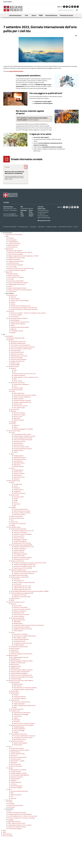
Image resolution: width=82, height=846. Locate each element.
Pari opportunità (18, 488)
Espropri (13, 303)
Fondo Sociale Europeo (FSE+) (18, 533)
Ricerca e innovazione (16, 773)
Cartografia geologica (19, 734)
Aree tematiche (9, 338)
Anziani (15, 506)
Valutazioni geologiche (19, 735)
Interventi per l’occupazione (21, 640)
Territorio (13, 426)
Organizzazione (9, 249)
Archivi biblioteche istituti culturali (22, 437)
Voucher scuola (17, 611)
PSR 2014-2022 (15, 365)
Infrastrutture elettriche (20, 703)
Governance (17, 583)
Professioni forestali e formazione (22, 403)
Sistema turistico (18, 475)
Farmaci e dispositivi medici (18, 761)
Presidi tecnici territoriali (17, 748)
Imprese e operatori (18, 401)
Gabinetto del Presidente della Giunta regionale (20, 252)
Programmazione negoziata (18, 325)
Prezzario (16, 701)
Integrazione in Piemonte (20, 600)
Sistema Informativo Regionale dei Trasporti (22, 683)
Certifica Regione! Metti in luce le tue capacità (19, 833)
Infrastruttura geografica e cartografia (23, 432)
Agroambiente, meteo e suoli (18, 343)
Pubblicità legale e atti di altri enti (16, 285)
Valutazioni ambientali (19, 377)
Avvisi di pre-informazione (20, 536)
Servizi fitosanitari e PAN (17, 354)
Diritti (12, 486)
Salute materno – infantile (17, 768)
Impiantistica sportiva (19, 466)
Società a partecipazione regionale (17, 271)
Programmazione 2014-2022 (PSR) (23, 573)
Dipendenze (14, 770)
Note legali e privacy (23, 226)
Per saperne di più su (15, 174)
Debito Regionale (15, 321)
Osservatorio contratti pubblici (16, 281)
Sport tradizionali (18, 464)
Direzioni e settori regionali (15, 251)
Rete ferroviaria (15, 670)
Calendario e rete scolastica (21, 612)
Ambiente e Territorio (13, 368)
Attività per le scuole (19, 618)
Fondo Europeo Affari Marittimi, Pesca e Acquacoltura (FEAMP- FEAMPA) (29, 596)
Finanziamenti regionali (20, 705)
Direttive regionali (18, 636)
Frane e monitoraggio (19, 737)
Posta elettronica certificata (65, 226)
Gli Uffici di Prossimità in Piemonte (17, 820)
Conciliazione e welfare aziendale (19, 652)
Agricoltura (11, 341)
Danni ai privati (17, 692)
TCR (12, 804)
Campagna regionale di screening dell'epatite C (20, 822)
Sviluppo (10, 775)
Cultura (13, 435)
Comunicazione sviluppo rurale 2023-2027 (25, 571)
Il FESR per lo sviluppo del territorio (17, 835)
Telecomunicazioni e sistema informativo (24, 730)
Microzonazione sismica (20, 746)
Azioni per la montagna (19, 417)
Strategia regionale (18, 459)
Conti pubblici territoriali (17, 332)
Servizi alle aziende (16, 352)
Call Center (11, 280)
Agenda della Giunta (13, 245)
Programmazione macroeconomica (20, 323)
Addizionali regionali (16, 802)
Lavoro (12, 638)
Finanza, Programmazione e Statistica (17, 319)
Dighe (15, 714)
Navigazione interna (16, 672)
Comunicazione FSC (19, 585)
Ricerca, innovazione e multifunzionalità (21, 350)
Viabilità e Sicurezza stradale (18, 668)
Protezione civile (15, 717)
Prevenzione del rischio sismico (19, 741)
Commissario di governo (17, 715)
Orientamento (14, 656)
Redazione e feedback (52, 226)
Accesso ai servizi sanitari (17, 755)
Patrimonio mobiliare (16, 316)
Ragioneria (13, 330)
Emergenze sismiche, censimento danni (24, 696)
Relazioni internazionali (14, 260)
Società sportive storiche (20, 462)
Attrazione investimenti (17, 784)
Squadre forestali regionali (20, 750)
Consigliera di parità (19, 650)
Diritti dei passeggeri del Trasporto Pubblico (22, 667)
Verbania (31, 214)
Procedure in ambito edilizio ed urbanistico (24, 743)
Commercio (14, 791)
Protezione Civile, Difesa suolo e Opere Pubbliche (20, 687)
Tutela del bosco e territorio (20, 408)
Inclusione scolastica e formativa (22, 517)
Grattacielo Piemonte (13, 263)
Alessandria (23, 210)
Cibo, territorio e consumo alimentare (20, 347)
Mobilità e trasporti (13, 661)
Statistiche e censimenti (17, 356)
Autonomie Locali (12, 296)
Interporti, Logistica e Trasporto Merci (20, 677)
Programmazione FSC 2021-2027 (22, 591)
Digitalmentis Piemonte (14, 829)
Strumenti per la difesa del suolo (22, 708)
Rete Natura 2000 (18, 390)
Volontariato (17, 726)
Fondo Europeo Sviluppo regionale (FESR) (21, 549)
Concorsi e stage (12, 267)
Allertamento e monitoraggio (21, 721)
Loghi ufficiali (41, 226)
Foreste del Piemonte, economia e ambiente (25, 397)
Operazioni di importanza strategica (23, 538)
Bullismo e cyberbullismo (20, 616)
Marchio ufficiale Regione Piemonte (17, 289)
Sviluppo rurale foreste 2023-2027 (22, 404)
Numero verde (41, 208)
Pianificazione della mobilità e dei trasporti (22, 676)
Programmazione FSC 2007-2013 (22, 594)
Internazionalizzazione (16, 793)
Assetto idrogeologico (19, 710)
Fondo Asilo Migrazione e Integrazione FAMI (22, 598)
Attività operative (18, 752)
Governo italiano (7, 2)
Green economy (15, 412)
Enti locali (13, 298)
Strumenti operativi (16, 772)
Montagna (13, 413)
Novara (31, 210)
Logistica (16, 725)
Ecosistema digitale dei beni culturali (23, 441)
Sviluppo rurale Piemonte (17, 565)
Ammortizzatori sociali (19, 647)
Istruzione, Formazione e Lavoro (16, 607)
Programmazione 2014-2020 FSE (22, 547)
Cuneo (22, 216)
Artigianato (14, 788)
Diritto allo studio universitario (21, 620)
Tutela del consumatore (20, 497)
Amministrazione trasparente (15, 265)
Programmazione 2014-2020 (21, 564)
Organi (7, 236)
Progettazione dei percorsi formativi (23, 634)
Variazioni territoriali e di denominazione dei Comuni (24, 310)
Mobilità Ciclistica (15, 665)
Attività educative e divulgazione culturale (24, 439)
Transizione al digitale (16, 795)
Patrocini (10, 287)
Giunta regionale (12, 240)
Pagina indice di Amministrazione (14, 234)
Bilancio (13, 327)
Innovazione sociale (19, 500)
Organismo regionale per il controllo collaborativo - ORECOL (23, 256)
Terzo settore (17, 508)
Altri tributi (13, 806)
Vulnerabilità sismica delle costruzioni (23, 744)
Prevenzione (14, 763)
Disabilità (13, 511)
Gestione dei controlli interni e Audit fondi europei (21, 269)
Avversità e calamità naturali (18, 345)
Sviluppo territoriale (16, 779)
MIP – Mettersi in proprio (20, 643)
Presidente (11, 238)
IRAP (12, 801)
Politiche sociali (15, 498)
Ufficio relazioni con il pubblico (16, 278)
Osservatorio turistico (19, 480)
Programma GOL (15, 658)
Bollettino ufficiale (13, 274)
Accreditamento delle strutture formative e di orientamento (29, 630)
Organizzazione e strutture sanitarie (20, 757)
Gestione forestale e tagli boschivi (22, 399)
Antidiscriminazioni (18, 493)
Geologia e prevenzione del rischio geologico (22, 732)
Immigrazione (17, 495)
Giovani (15, 489)
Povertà (16, 502)
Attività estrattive (15, 786)
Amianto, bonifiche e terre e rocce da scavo (25, 376)
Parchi (15, 388)
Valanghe (16, 739)
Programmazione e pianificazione (22, 719)
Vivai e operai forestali (19, 410)
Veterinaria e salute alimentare (18, 764)
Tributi (9, 797)
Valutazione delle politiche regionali (20, 329)
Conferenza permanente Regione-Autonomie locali (24, 309)
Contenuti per (8, 808)
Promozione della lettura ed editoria (23, 451)
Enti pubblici (11, 811)
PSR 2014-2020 (18, 406)
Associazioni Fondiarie (19, 415)
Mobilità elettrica (15, 674)
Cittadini (10, 810)
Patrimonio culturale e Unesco (21, 450)
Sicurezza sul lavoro (16, 766)
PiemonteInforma (51, 15)
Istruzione (13, 609)
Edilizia (15, 430)
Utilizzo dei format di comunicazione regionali (20, 291)
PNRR (41, 15)
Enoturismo (17, 482)
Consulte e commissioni (14, 243)
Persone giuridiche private (17, 522)
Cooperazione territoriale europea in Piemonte (25, 576)
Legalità (13, 529)
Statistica (13, 334)
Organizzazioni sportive (20, 460)
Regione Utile (8, 272)
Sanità (9, 754)
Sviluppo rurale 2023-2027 (18, 363)
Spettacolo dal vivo (18, 453)
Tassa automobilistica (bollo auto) (19, 799)
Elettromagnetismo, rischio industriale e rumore (26, 379)
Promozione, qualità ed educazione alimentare (23, 348)
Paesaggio (13, 424)
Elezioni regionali (15, 300)
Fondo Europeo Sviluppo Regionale (20, 782)
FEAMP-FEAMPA (15, 366)
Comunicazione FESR (19, 560)
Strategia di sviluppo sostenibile (16, 339)
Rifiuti (15, 381)
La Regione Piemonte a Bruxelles (16, 258)
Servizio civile (14, 526)
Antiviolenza (17, 491)
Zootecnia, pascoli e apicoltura (18, 361)
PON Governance (15, 603)
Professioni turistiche (19, 477)
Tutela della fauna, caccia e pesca (19, 357)
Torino (30, 212)
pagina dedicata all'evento (16, 71)
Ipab (15, 509)
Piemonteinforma (12, 247)
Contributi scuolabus (16, 685)
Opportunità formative (19, 625)
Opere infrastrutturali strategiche (19, 679)
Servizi (34, 15)
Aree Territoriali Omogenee (15, 837)
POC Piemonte (17, 589)
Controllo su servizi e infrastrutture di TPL (21, 681)
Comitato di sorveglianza (20, 546)
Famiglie (16, 504)
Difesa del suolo (15, 706)
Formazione (17, 728)
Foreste (13, 394)
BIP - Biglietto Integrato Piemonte (19, 663)
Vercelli (31, 216)
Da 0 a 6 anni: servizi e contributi (22, 614)
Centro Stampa (15, 318)
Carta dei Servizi (12, 292)
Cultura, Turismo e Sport (14, 433)
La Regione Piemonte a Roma (15, 262)
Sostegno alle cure (15, 759)
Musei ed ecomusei (18, 448)
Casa (12, 524)
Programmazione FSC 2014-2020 (22, 593)
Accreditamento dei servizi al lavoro (23, 649)
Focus (9, 819)
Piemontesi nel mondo (19, 444)
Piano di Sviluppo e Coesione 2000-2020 (24, 587)
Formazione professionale (17, 623)
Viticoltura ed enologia (16, 359)
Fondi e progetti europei (14, 531)
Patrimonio (11, 312)
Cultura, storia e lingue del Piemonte (23, 442)
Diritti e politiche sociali (14, 484)
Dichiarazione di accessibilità (9, 226)
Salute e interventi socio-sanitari (22, 515)
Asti (21, 212)
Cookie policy (33, 226)
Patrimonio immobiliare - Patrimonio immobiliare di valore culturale (28, 314)
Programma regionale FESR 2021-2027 (24, 551)
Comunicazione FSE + (19, 540)
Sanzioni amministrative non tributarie (18, 283)
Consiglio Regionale (13, 242)
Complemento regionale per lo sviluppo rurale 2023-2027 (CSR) (30, 567)
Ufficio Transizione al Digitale (15, 254)
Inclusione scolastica (19, 621)
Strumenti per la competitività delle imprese (25, 641)
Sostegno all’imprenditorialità (21, 645)
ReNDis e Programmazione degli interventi (24, 712)
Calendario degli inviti (19, 555)
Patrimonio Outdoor (19, 423)
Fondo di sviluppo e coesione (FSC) (20, 582)
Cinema (15, 455)
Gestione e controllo (19, 542)
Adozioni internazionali (17, 520)
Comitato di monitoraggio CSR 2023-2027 (24, 569)
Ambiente (13, 370)
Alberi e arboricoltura (19, 395)
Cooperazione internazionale (18, 527)
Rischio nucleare (18, 383)
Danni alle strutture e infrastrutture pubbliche (25, 694)
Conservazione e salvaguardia (21, 386)
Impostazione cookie (44, 220)
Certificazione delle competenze (22, 632)
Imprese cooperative (16, 790)
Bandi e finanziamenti (13, 276)
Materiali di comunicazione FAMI (22, 602)
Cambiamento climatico (17, 392)
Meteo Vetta (17, 421)
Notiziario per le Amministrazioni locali (20, 307)
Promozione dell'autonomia (21, 513)
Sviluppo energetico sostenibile (19, 781)
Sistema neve (17, 468)
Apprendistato (17, 627)
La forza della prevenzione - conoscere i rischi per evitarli (22, 824)
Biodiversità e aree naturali (18, 385)
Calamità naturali (15, 688)
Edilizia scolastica (15, 654)
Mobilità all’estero (18, 629)
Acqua (15, 372)
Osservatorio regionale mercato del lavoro (21, 659)
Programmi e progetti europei (18, 574)
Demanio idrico (15, 697)
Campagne (11, 828)
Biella (21, 214)
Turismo (13, 471)
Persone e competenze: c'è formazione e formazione (21, 826)
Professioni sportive (19, 470)
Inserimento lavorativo (19, 518)
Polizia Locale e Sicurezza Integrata (20, 301)
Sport (12, 457)
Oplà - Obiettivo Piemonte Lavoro (16, 831)
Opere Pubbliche (15, 699)
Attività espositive (18, 446)
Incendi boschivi (18, 723)
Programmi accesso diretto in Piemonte (24, 578)
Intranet (76, 226)
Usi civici (13, 305)
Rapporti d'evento (18, 690)
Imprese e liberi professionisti (15, 813)
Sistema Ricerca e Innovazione (18, 777)
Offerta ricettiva (18, 479)
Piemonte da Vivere (66, 15)
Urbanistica (16, 428)
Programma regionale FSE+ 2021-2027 (24, 535)
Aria (15, 374)
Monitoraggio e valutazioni (20, 544)
